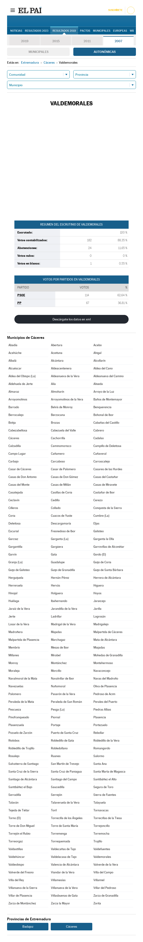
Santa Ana (100, 764)
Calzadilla (14, 446)
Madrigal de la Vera (63, 624)
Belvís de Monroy (62, 407)
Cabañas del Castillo (106, 422)
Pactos (85, 30)
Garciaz (13, 539)
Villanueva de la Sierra (22, 888)
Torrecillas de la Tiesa (107, 818)
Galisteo (98, 531)
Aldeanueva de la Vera (65, 376)
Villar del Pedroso (104, 888)
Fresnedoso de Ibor (63, 531)
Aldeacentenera (61, 368)
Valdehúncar (16, 857)
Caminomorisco (61, 446)
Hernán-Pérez (60, 577)
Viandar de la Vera (62, 872)
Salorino (98, 756)
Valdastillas (15, 849)
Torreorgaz (15, 841)
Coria (11, 515)
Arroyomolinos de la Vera (67, 399)
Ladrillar (56, 616)
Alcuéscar (14, 368)
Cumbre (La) (101, 515)
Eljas (96, 523)
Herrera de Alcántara (107, 577)
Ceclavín (13, 500)
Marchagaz (58, 639)
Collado (56, 508)
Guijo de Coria (102, 562)
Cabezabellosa (17, 430)
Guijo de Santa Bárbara (108, 570)
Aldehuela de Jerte (20, 384)
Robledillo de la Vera (106, 740)
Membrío (14, 647)
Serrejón (56, 795)
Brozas (55, 422)
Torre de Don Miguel (21, 826)
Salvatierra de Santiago (23, 764)
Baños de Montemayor (107, 399)
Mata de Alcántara (105, 639)
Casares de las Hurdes (107, 469)
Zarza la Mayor (60, 903)
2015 (56, 41)
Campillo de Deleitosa (107, 446)
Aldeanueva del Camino (108, 376)
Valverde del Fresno (21, 872)
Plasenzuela (16, 725)
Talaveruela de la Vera (65, 802)
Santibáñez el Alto (105, 779)
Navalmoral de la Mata (22, 678)
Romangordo (101, 748)
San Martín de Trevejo (65, 764)
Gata (54, 554)
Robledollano (59, 748)
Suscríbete (115, 10)
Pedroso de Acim (104, 694)
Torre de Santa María (64, 826)
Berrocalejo (16, 415)
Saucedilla (57, 787)
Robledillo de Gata (62, 740)
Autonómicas (105, 52)
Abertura (56, 345)
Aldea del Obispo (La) (22, 376)
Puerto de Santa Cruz (64, 732)
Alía (53, 384)
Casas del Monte (18, 484)
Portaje (55, 725)
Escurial (13, 531)
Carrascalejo (101, 461)
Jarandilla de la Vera (64, 608)
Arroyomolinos (17, 399)
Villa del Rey (16, 880)
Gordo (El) (99, 554)
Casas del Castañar (105, 477)
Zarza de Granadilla (105, 895)
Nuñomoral (58, 686)
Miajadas (99, 647)
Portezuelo (100, 725)
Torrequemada (60, 841)
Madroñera (15, 632)
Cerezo (98, 500)
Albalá (12, 360)
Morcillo (56, 670)
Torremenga (59, 833)
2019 (24, 41)
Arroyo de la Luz (103, 391)
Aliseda (98, 384)
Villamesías (58, 880)
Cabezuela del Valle (63, 430)
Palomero (14, 694)
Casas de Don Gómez (64, 477)
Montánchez (59, 663)
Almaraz (13, 391)
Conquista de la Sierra (107, 508)
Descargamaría (61, 523)
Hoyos (97, 593)
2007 (118, 41)
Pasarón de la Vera (63, 694)
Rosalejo (13, 756)
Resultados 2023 (36, 30)
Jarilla (97, 608)
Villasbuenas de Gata (64, 895)
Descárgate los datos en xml (72, 319)
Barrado (13, 407)
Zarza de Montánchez (22, 903)
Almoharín (57, 391)
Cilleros (13, 508)
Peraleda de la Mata (21, 701)
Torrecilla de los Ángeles (66, 818)
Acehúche (14, 353)
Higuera (98, 585)
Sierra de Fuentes (104, 795)
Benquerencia (102, 407)
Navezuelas (15, 686)
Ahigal (97, 353)
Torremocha (101, 833)
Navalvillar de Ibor (62, 678)
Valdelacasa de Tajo (64, 857)
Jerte (11, 616)
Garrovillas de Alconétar (108, 546)
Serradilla (14, 795)
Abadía (12, 345)
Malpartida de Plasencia (23, 639)
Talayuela (99, 802)
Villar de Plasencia (20, 895)
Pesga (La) (58, 709)
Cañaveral (99, 453)
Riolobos (13, 740)
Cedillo (55, 500)
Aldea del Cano (103, 368)
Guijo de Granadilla (63, 570)
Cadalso (98, 438)
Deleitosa (14, 523)
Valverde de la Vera (105, 864)
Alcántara (57, 360)
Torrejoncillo (101, 826)
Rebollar (98, 732)
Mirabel (56, 655)
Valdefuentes (101, 849)
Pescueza (14, 709)
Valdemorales (102, 857)
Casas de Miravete (105, 484)
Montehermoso (103, 663)
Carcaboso (58, 461)
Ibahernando (59, 601)
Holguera (57, 593)
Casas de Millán (61, 484)
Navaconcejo (101, 670)
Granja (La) (15, 562)
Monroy (13, 663)
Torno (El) (14, 818)
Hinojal (12, 593)
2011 (87, 41)
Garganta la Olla (103, 539)
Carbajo (13, 461)
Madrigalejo (101, 624)
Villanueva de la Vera (64, 888)
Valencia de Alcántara (65, 864)
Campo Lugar (17, 453)
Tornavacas (101, 810)
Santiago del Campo (64, 779)
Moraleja (14, 670)
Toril (54, 810)
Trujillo (97, 841)
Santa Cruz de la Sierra (23, 771)
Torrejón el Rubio (19, 833)
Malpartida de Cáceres (107, 632)
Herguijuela (15, 577)
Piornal (55, 717)
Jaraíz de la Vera (19, 608)
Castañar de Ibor (104, 492)
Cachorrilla (58, 438)
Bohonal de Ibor (103, 415)
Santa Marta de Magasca (109, 771)
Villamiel (98, 880)
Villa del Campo (103, 872)
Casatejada (15, 492)
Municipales (38, 52)
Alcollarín (99, 360)
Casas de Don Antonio (22, 477)
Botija (12, 422)
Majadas (56, 632)
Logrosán (99, 616)
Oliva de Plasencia (105, 686)
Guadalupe (58, 562)
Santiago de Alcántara (22, 779)
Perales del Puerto (105, 701)
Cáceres (13, 438)
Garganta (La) (60, 539)
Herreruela (15, 585)
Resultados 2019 (64, 30)
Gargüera (57, 546)
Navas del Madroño (105, 678)
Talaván (13, 802)
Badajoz (27, 926)
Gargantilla (15, 546)
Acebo (97, 345)
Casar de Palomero (63, 469)
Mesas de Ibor (60, 647)
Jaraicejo (99, 601)
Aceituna (56, 353)
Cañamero (57, 453)
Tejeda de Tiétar (18, 810)
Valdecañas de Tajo (63, 849)
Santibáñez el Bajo (20, 787)
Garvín (12, 554)
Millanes (13, 655)
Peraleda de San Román (66, 701)
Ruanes (56, 756)
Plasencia (99, 717)
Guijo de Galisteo (19, 570)
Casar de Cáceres (19, 469)
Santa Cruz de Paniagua (66, 771)
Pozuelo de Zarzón (20, 732)
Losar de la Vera (18, 624)
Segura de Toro (103, 787)
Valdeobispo (16, 864)
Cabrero (98, 430)
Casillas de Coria (61, 492)
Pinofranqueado (18, 717)
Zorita (97, 903)
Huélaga (13, 601)
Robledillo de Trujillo (21, 748)
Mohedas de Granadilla (108, 655)
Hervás (55, 585)
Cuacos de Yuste (61, 515)
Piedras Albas (102, 709)
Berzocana (58, 415)
